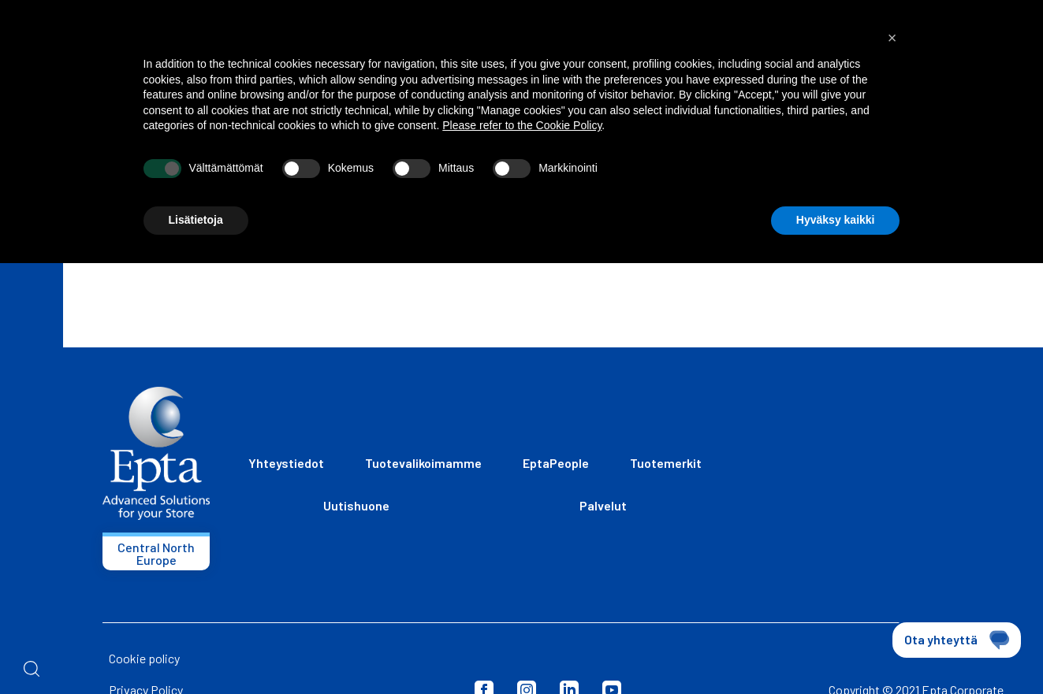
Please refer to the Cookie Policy (522, 125)
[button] (892, 37)
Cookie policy (144, 658)
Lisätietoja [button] (196, 219)
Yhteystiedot (286, 462)
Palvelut (603, 505)
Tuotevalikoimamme (423, 462)
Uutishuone (356, 505)
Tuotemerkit (666, 462)
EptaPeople (556, 462)
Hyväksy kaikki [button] (835, 219)
